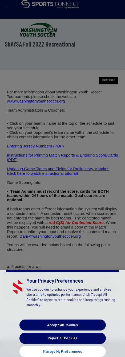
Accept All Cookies (62, 327)
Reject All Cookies (62, 341)
